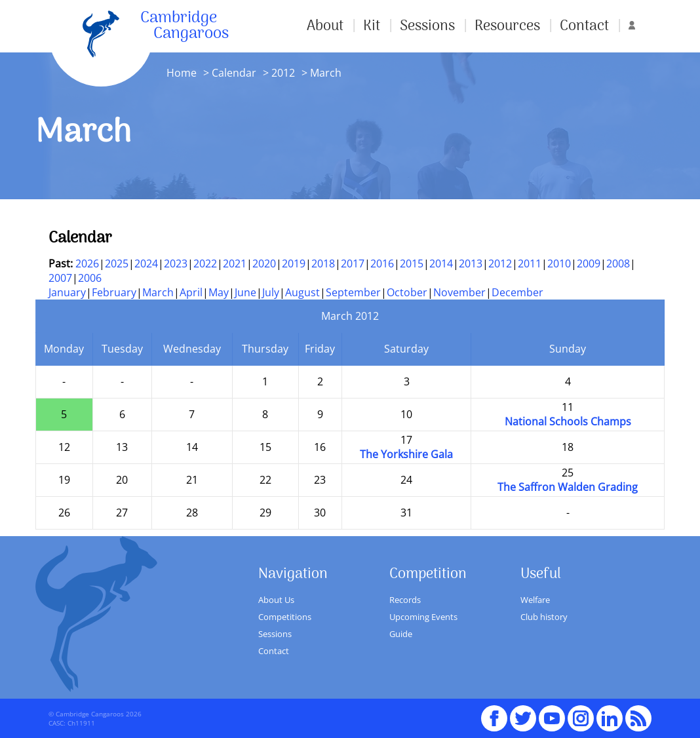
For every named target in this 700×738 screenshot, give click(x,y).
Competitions (284, 617)
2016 (382, 263)
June (245, 292)
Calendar (234, 73)
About (325, 26)
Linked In (609, 718)
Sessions (427, 26)
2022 (205, 263)
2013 (470, 263)
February (114, 292)
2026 (87, 263)
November (459, 292)
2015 (411, 263)
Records (405, 600)
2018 (323, 263)
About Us (276, 600)
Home (181, 73)
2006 (90, 278)
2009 (588, 263)
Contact (584, 26)
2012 (283, 73)
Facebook (494, 712)
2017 (352, 263)
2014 (441, 263)
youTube (552, 712)
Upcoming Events (423, 617)
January (67, 292)
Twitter (523, 712)
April (191, 292)
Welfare (535, 600)
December (517, 292)
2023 (175, 263)
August (302, 292)
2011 (529, 263)
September (353, 292)
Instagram (581, 712)
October (407, 292)
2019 (293, 263)
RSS (638, 712)
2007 (60, 278)
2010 (559, 263)
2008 (618, 263)
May (218, 292)
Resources (507, 26)
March (158, 292)
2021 (234, 263)
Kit (371, 26)
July (270, 292)
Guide (400, 634)
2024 (146, 263)
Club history (544, 617)
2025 (116, 263)
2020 (264, 263)
